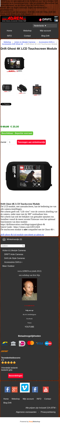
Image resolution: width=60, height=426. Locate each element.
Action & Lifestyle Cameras (14, 250)
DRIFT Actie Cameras (13, 254)
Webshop (27, 31)
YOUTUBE (29, 327)
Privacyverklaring (48, 412)
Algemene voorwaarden (26, 412)
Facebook (29, 319)
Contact (27, 36)
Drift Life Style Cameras (14, 258)
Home (9, 31)
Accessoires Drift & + (13, 262)
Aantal (3, 142)
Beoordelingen (15, 376)
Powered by (30, 421)
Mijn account (45, 31)
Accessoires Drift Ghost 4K (12, 44)
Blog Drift (45, 36)
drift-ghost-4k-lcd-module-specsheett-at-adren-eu (22, 234)
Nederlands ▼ (40, 26)
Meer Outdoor (8, 266)
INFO (9, 36)
